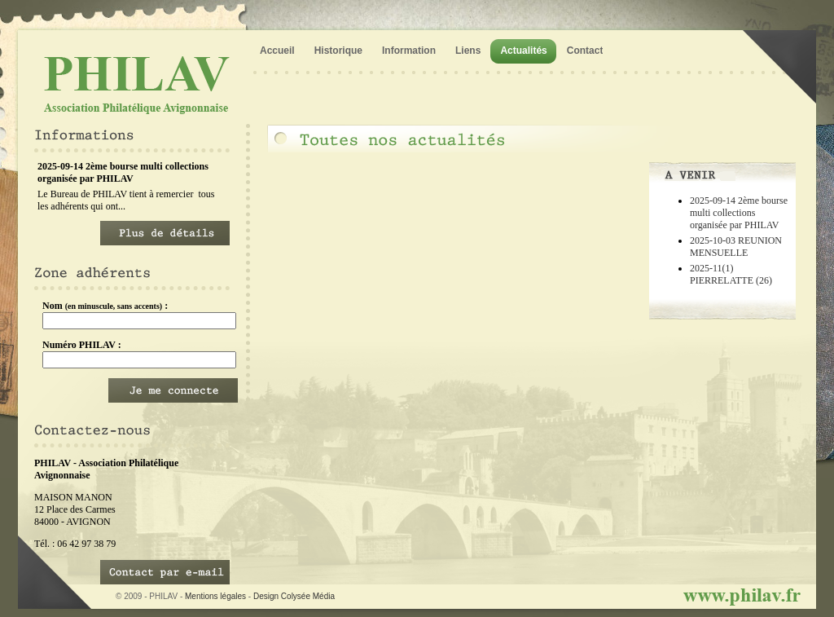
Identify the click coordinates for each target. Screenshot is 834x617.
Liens (468, 50)
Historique (338, 50)
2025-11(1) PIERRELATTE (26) (731, 274)
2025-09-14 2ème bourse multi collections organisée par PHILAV (739, 213)
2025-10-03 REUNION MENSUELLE (736, 246)
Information (409, 50)
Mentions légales (215, 596)
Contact (585, 50)
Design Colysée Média (294, 596)
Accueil (277, 50)
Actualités (523, 50)
